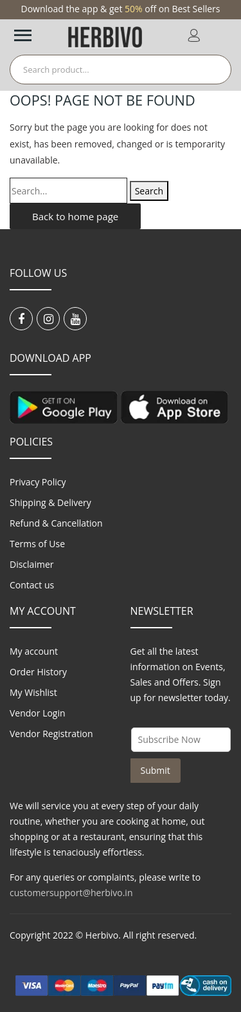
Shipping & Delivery (50, 502)
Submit (155, 770)
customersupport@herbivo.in (71, 892)
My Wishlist (33, 692)
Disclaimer (31, 564)
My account (34, 651)
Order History (38, 672)
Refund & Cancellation (56, 523)
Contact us (32, 585)
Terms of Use (37, 544)
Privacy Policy (38, 482)
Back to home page (75, 216)
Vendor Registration (51, 733)
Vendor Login (38, 713)
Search (149, 191)
